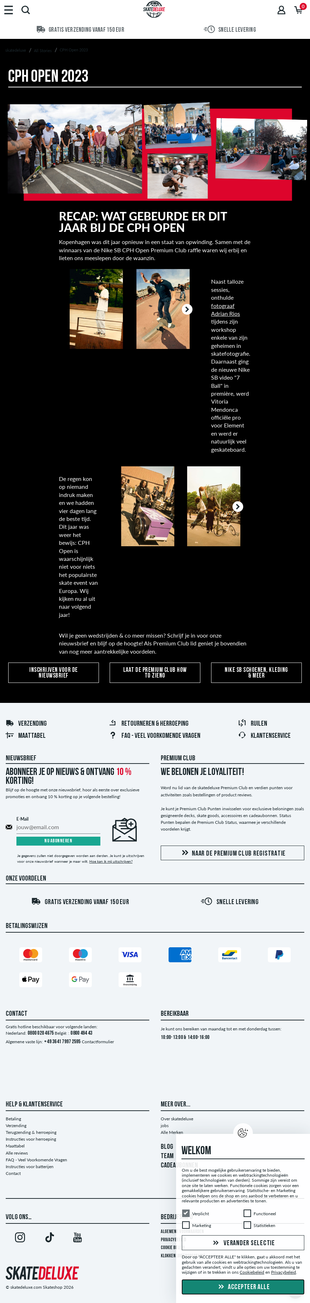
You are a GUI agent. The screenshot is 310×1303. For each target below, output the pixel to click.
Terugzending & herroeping (31, 1132)
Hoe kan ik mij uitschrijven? (110, 861)
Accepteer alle (243, 1287)
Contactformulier (98, 1041)
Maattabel (25, 736)
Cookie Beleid (173, 1248)
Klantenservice (264, 736)
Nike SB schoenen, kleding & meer (256, 673)
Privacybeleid (173, 1240)
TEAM (167, 1156)
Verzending (26, 723)
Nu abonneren (58, 841)
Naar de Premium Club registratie (232, 853)
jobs (165, 1125)
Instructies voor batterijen (30, 1166)
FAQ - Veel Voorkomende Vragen (154, 736)
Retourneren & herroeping (149, 723)
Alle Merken (172, 1132)
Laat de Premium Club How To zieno (155, 673)
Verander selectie (243, 1243)
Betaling (13, 1118)
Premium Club (178, 758)
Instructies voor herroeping (31, 1139)
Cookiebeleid (252, 1272)
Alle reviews (17, 1153)
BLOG (167, 1147)
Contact (13, 1173)
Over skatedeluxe (177, 1118)
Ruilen (252, 723)
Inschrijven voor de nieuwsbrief (53, 673)
